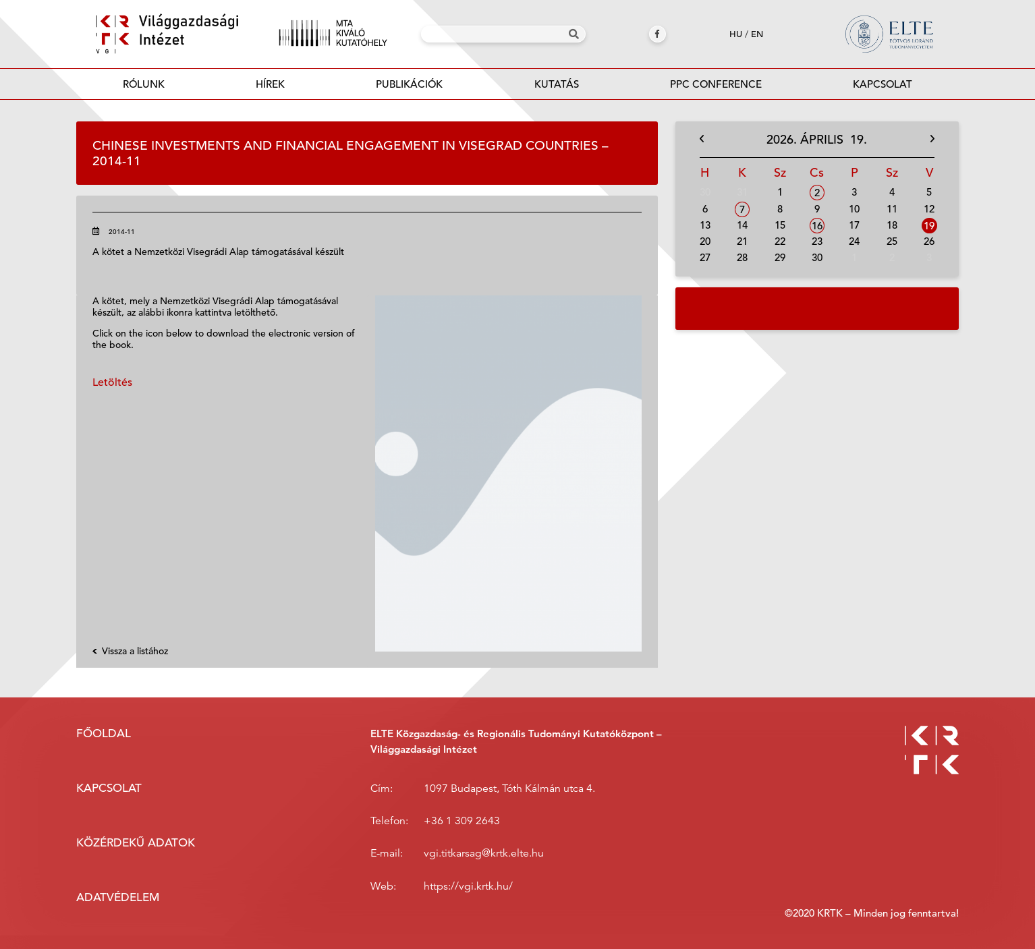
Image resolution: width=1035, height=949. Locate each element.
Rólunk (144, 84)
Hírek (270, 84)
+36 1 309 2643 (462, 821)
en (757, 34)
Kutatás (556, 84)
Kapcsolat (882, 84)
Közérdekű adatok (135, 843)
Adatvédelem (117, 897)
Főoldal (103, 733)
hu (735, 34)
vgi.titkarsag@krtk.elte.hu (484, 853)
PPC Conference (716, 84)
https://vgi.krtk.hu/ (468, 886)
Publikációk (409, 88)
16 (817, 225)
